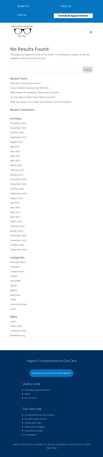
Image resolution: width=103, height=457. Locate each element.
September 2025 (18, 137)
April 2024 (15, 216)
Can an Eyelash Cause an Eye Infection (29, 87)
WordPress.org (17, 335)
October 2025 (17, 132)
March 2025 (16, 165)
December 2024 (18, 179)
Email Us (23, 6)
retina (13, 299)
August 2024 (16, 198)
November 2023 (18, 240)
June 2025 (15, 151)
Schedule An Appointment (51, 373)
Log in (13, 321)
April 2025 (15, 160)
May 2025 (15, 155)
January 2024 (16, 230)
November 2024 (18, 184)
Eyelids (13, 285)
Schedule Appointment (73, 15)
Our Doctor (31, 397)
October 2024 (17, 188)
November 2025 (18, 127)
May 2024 (15, 212)
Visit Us (66, 6)
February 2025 (17, 170)
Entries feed (16, 326)
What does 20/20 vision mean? (25, 83)
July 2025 (14, 146)
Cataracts (15, 266)
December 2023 (18, 235)
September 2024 (18, 193)
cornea (13, 276)
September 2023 (18, 249)
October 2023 (17, 244)
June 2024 (15, 207)
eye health (15, 280)
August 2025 (16, 141)
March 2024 (16, 221)
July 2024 (14, 202)
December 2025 (18, 123)
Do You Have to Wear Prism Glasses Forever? (33, 97)
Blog (27, 393)
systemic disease (18, 304)
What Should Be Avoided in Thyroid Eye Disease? (34, 92)
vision (13, 308)
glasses (14, 290)
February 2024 (17, 226)
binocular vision (18, 262)
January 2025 (16, 174)
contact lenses (17, 271)
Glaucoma (15, 294)
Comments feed (18, 330)
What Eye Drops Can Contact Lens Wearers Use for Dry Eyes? (41, 101)
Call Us (21, 15)
